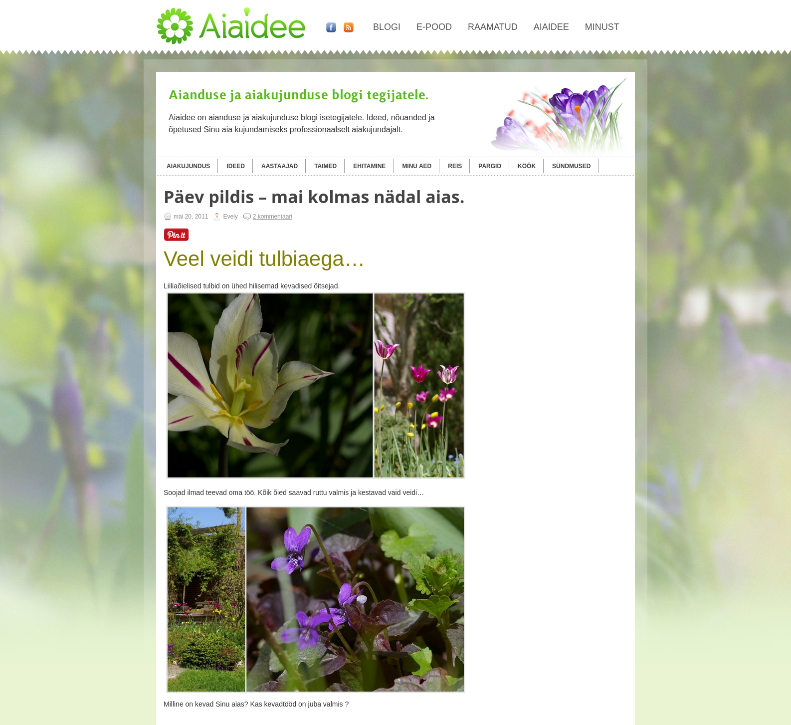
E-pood (434, 27)
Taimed (325, 166)
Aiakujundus (188, 166)
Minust (602, 27)
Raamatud (493, 27)
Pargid (489, 166)
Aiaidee (551, 27)
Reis (455, 166)
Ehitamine (369, 166)
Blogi (386, 27)
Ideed (235, 166)
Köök (527, 166)
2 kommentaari (272, 216)
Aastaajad (279, 166)
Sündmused (571, 166)
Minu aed (416, 166)
